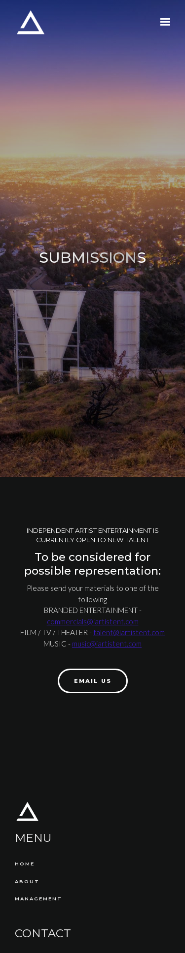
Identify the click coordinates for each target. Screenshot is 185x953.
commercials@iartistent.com (93, 621)
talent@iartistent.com (129, 632)
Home (25, 863)
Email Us (92, 680)
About (27, 881)
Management (38, 898)
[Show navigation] (162, 22)
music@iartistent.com (107, 643)
